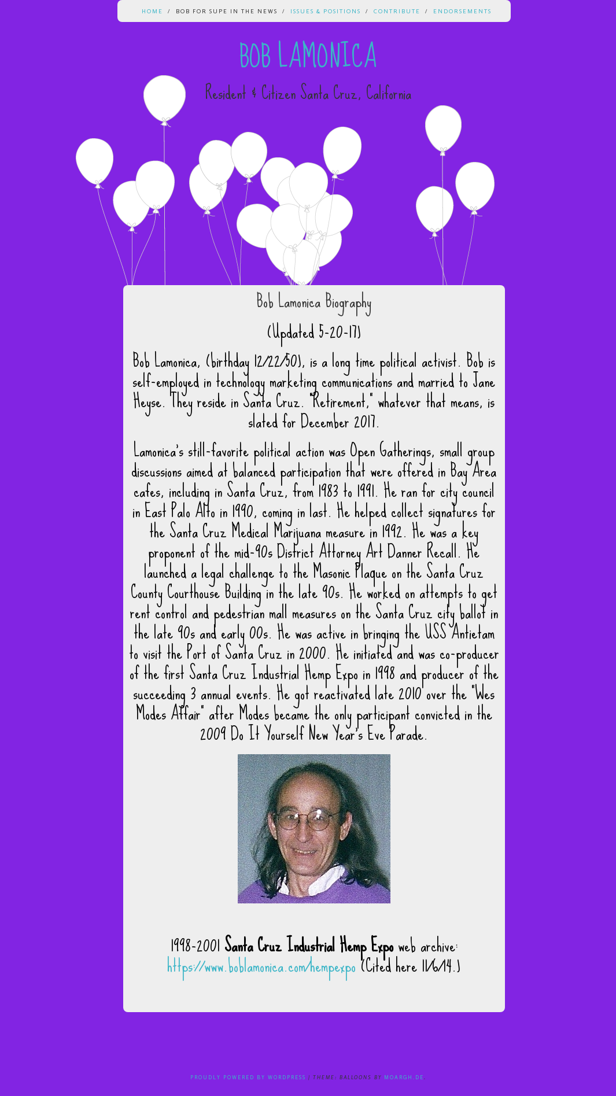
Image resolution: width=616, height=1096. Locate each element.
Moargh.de (404, 1077)
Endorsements (462, 11)
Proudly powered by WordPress (248, 1077)
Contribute (397, 11)
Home (152, 11)
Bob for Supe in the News (227, 11)
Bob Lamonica (308, 56)
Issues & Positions (325, 11)
